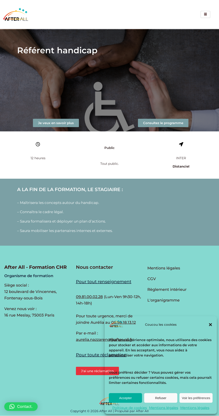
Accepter (125, 398)
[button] (210, 324)
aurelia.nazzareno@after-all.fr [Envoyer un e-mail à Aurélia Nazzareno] (104, 339)
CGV (151, 278)
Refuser (160, 398)
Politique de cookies (129, 408)
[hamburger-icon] (205, 14)
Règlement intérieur (166, 289)
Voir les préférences (196, 398)
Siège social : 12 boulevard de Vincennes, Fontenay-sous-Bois (30, 291)
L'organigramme (163, 300)
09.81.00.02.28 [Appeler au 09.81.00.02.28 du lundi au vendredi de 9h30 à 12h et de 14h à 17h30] (89, 296)
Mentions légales (163, 408)
